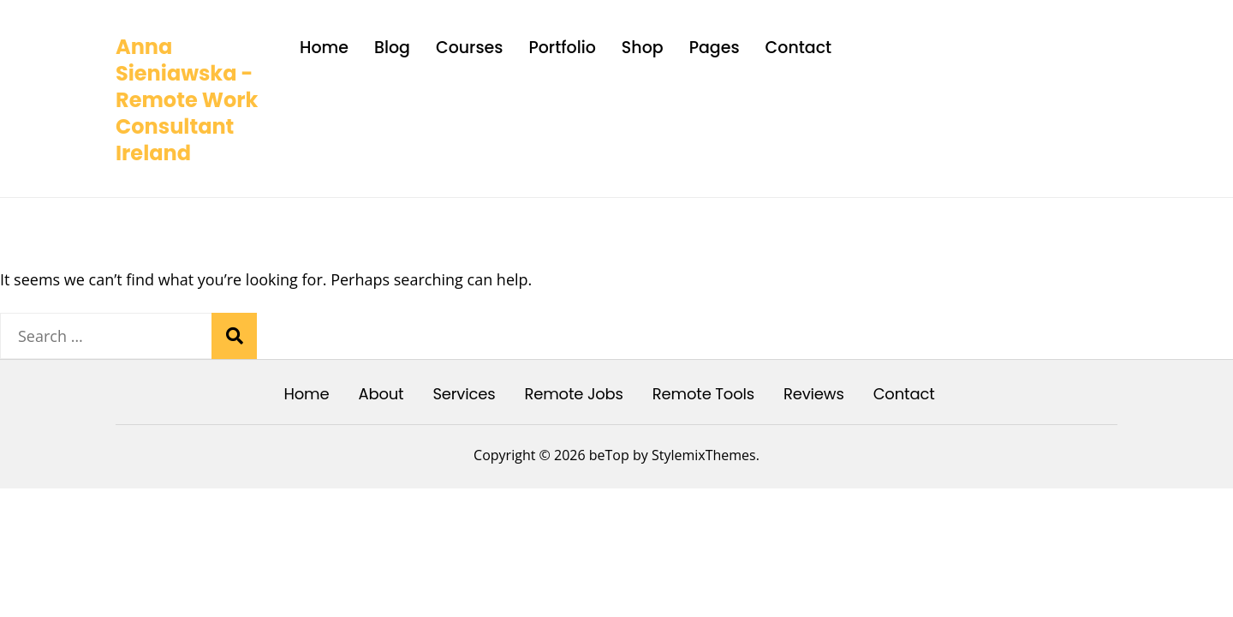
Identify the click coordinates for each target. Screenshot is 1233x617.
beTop (607, 455)
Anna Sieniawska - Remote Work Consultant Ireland (187, 100)
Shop (643, 47)
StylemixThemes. (705, 455)
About (380, 393)
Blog (392, 47)
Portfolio (561, 47)
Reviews (813, 393)
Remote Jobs (573, 393)
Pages (714, 47)
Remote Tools (703, 393)
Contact (798, 47)
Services (463, 393)
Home (324, 47)
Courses (469, 47)
